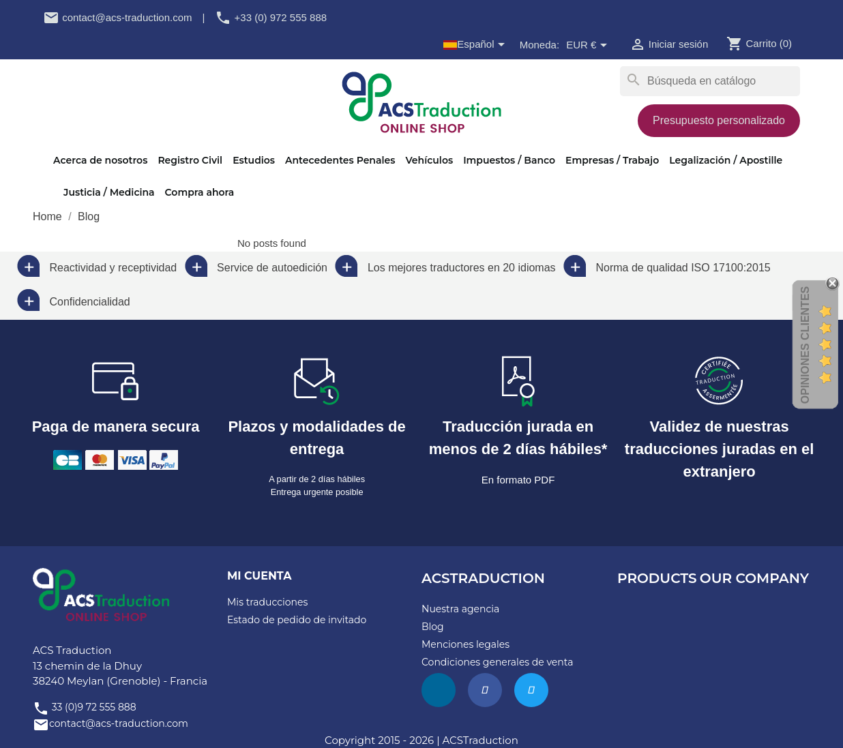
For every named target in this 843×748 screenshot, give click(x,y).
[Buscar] (710, 81)
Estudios (254, 160)
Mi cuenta (259, 575)
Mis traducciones (267, 602)
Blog (433, 626)
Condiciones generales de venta (497, 662)
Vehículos (429, 160)
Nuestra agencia (460, 609)
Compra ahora (200, 192)
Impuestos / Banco (509, 160)
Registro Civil (190, 160)
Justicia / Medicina (109, 192)
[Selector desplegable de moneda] (588, 46)
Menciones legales (465, 644)
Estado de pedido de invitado (296, 620)
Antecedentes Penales (340, 160)
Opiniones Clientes (805, 345)
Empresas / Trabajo (612, 160)
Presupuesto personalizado (719, 120)
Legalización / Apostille (725, 160)
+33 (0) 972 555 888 (271, 17)
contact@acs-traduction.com (117, 17)
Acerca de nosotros (100, 160)
